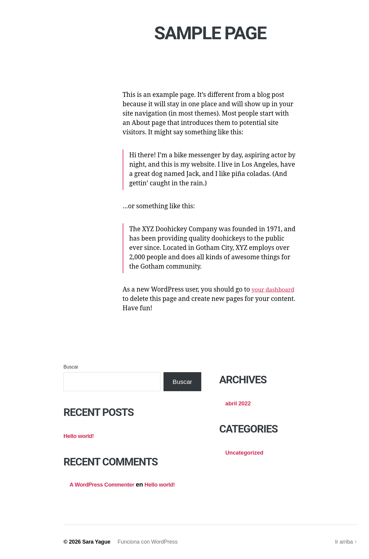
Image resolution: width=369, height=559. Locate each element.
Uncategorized (247, 452)
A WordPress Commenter (106, 484)
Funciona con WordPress (148, 542)
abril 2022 (239, 403)
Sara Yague (96, 542)
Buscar (70, 366)
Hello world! (80, 435)
